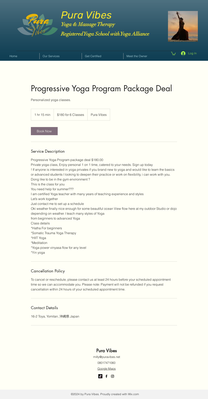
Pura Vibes (86, 15)
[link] (44, 131)
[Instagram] (112, 376)
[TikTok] (100, 376)
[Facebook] (106, 376)
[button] (173, 53)
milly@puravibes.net (106, 357)
